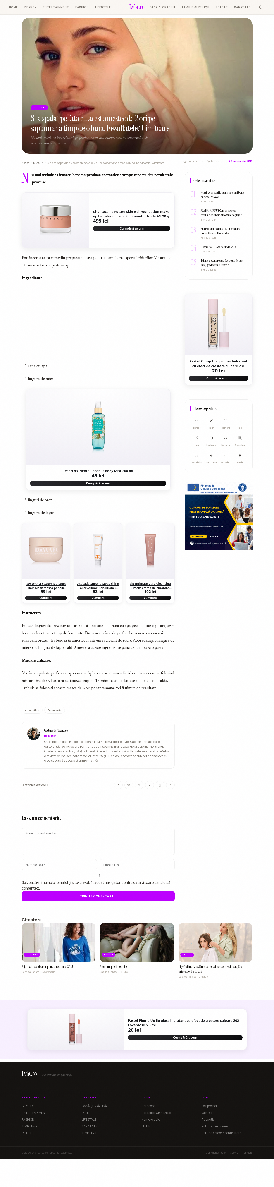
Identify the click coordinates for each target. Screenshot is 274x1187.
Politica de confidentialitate (221, 1133)
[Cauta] (261, 7)
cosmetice (32, 710)
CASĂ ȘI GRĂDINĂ (163, 7)
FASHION (82, 7)
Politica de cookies (215, 1126)
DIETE (86, 1113)
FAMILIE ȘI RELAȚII (195, 7)
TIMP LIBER (30, 1126)
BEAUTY (30, 7)
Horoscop (148, 1106)
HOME (13, 7)
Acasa (25, 163)
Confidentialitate (216, 1152)
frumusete (55, 710)
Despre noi (209, 1106)
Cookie (234, 1152)
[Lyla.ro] (137, 7)
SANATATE (242, 7)
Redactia (208, 1119)
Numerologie (151, 1119)
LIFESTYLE (103, 7)
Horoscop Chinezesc (156, 1113)
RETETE (222, 7)
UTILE (146, 1126)
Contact (208, 1113)
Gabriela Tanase (56, 734)
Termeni (248, 1152)
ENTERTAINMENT (56, 7)
